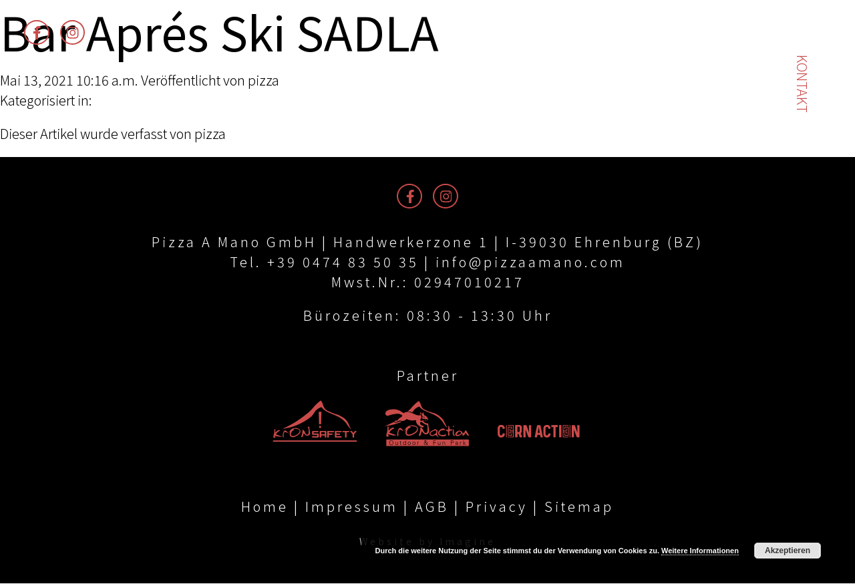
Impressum (351, 507)
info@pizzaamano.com (530, 261)
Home (265, 507)
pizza (263, 80)
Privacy (497, 507)
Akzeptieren (787, 550)
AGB (432, 507)
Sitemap (579, 507)
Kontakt (802, 84)
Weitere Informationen (700, 551)
